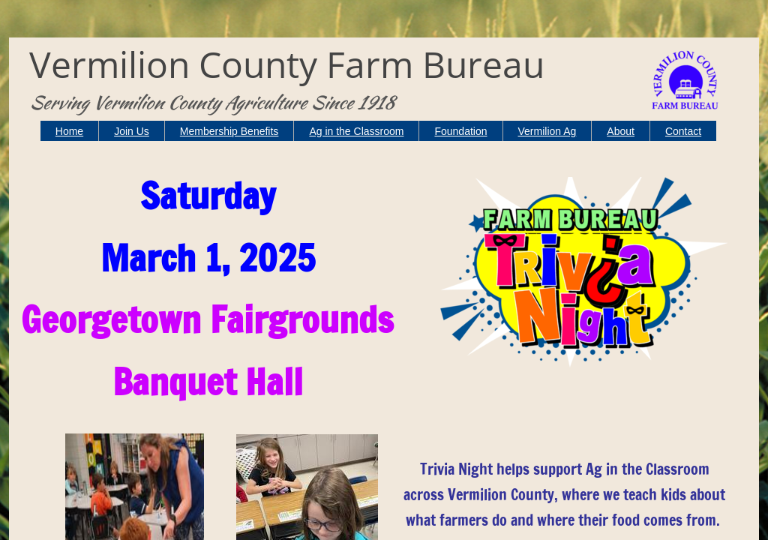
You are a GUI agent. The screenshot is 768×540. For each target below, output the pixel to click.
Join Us (131, 131)
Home (69, 131)
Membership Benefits (229, 131)
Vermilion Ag (547, 131)
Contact (683, 131)
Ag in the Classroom (356, 131)
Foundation (460, 131)
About (620, 131)
